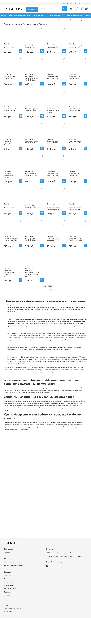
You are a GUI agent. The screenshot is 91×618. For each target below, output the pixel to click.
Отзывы (88, 4)
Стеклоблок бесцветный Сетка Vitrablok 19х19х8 (52, 173)
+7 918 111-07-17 (80, 4)
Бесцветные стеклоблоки (47, 20)
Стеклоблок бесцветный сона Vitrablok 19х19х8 (9, 206)
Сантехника (7, 596)
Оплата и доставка (26, 4)
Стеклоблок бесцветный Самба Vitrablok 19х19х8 (75, 141)
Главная (6, 20)
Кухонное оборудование (74, 16)
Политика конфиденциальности (13, 565)
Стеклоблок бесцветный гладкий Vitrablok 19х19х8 (75, 46)
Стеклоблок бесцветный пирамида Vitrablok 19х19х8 (10, 142)
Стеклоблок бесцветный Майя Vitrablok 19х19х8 (31, 173)
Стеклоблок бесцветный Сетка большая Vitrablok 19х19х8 (10, 174)
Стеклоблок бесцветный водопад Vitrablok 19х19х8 (54, 46)
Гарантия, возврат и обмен (42, 4)
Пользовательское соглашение (13, 562)
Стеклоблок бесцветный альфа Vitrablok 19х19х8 (75, 109)
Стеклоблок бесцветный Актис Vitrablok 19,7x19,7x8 (53, 238)
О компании (8, 4)
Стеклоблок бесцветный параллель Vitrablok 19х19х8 (53, 109)
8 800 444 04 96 (52, 553)
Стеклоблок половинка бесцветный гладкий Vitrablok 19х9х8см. (53, 207)
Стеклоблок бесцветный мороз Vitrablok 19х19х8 (10, 109)
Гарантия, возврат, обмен (11, 582)
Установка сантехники (10, 588)
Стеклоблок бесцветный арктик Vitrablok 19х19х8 (31, 46)
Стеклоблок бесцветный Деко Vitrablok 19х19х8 (52, 141)
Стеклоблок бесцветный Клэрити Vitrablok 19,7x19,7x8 (75, 238)
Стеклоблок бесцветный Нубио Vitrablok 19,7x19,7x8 (32, 206)
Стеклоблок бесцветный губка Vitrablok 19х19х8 (9, 76)
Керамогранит (8, 611)
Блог (5, 568)
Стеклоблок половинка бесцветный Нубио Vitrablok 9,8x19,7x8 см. (10, 272)
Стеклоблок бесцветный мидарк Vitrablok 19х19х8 (75, 76)
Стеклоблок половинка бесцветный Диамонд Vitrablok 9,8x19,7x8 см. (32, 272)
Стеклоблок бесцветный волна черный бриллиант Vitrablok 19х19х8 (75, 207)
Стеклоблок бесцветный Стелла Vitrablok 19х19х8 (31, 141)
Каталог (15, 4)
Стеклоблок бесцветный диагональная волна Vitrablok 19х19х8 (32, 77)
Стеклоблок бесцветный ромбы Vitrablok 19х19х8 (31, 109)
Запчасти (87, 16)
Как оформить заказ (9, 576)
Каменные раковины (40, 16)
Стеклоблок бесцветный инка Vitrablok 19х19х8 (52, 76)
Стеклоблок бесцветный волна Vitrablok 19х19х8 (10, 46)
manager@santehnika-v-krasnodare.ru (73, 553)
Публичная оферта (9, 559)
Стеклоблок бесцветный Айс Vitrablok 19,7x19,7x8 (32, 238)
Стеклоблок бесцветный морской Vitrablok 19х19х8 (75, 173)
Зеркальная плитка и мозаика (12, 608)
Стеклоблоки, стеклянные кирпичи (19, 16)
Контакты (6, 556)
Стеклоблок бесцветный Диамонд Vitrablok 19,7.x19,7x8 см (11, 239)
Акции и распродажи (56, 16)
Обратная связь (8, 585)
